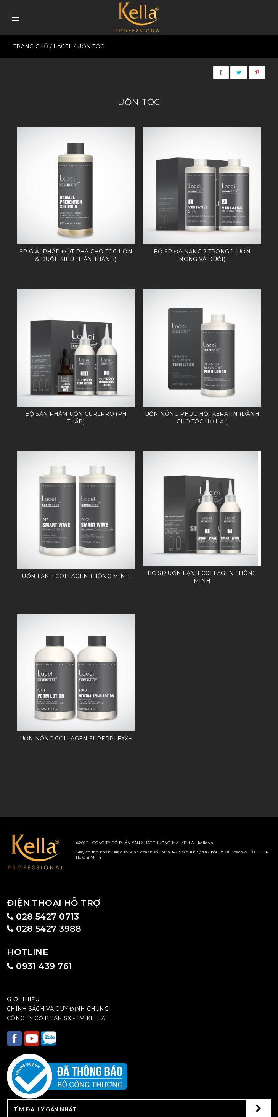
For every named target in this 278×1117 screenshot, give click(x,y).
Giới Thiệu (23, 999)
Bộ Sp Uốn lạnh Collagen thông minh (202, 577)
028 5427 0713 (43, 917)
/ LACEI (60, 46)
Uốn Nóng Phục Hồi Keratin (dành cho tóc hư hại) (202, 417)
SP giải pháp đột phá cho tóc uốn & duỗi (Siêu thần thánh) (75, 255)
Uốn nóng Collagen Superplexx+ (76, 738)
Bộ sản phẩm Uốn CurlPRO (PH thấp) (76, 417)
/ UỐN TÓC (89, 46)
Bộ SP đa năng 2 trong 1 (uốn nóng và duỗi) (202, 255)
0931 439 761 (39, 966)
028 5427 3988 (44, 929)
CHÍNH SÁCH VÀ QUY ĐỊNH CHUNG (58, 1008)
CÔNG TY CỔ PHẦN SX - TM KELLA (56, 1018)
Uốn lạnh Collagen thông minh (76, 576)
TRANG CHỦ (30, 46)
